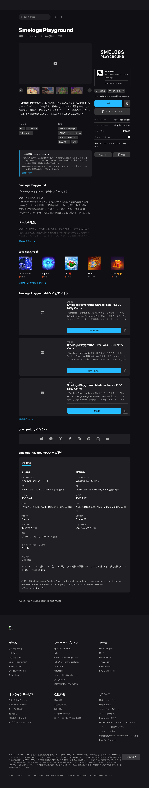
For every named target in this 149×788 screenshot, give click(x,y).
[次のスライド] (90, 90)
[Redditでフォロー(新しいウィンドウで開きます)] (41, 439)
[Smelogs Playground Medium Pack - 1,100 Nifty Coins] (42, 393)
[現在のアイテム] (33, 90)
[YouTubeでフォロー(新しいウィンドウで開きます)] (107, 439)
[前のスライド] (21, 90)
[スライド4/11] (77, 90)
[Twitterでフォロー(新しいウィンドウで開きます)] (60, 439)
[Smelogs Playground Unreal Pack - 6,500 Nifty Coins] (42, 312)
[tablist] (74, 463)
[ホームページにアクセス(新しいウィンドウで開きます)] (51, 439)
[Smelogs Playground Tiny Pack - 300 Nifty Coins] (42, 352)
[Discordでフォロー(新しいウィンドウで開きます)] (98, 439)
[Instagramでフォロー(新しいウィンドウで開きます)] (79, 439)
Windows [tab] (26, 462)
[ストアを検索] (21, 17)
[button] (55, 241)
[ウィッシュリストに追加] (112, 111)
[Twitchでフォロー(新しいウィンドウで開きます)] (89, 439)
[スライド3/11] (62, 90)
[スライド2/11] (48, 90)
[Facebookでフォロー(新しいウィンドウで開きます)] (70, 439)
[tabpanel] (74, 502)
